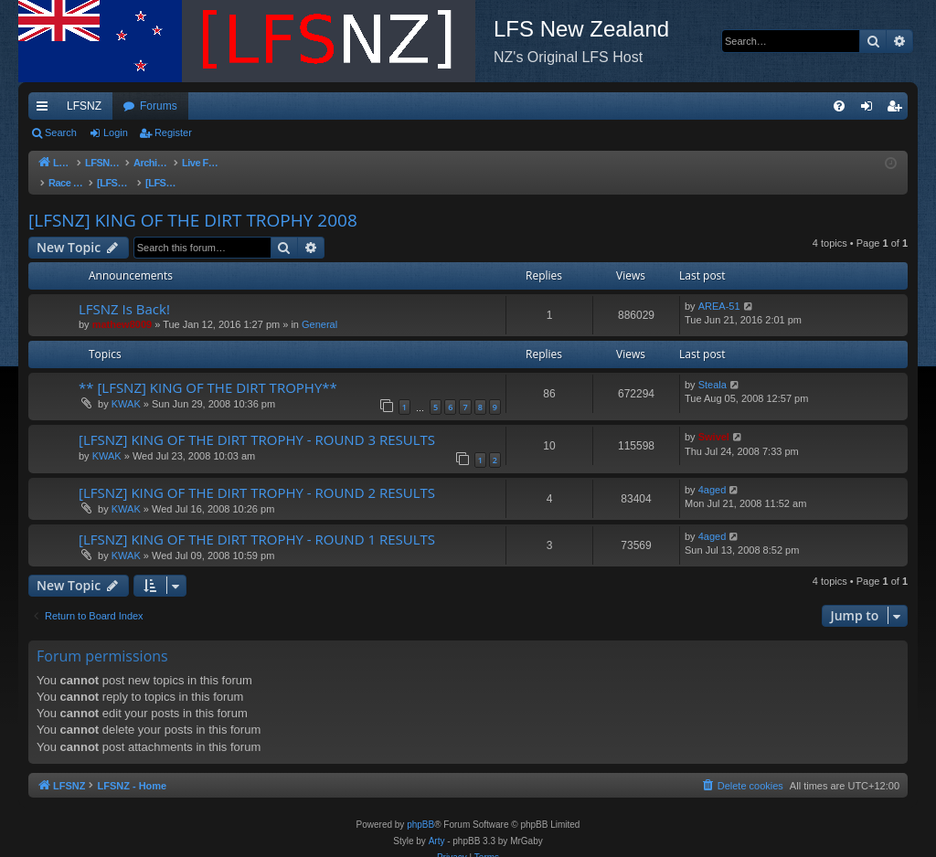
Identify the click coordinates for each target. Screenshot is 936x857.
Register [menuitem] (898, 110)
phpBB (420, 806)
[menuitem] (839, 106)
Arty (437, 823)
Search (61, 132)
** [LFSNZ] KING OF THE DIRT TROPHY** (208, 369)
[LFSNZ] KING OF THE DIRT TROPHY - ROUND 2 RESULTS (257, 474)
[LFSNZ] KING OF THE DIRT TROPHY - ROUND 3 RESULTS (257, 421)
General (319, 306)
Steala (712, 366)
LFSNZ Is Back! (124, 290)
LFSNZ (84, 106)
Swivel (713, 418)
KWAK (126, 385)
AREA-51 (719, 287)
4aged (712, 471)
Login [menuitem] (870, 110)
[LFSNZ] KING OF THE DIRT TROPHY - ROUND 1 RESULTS (257, 521)
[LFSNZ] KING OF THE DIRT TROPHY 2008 (192, 202)
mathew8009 (122, 306)
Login (115, 132)
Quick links (46, 110)
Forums (158, 106)
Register (173, 132)
